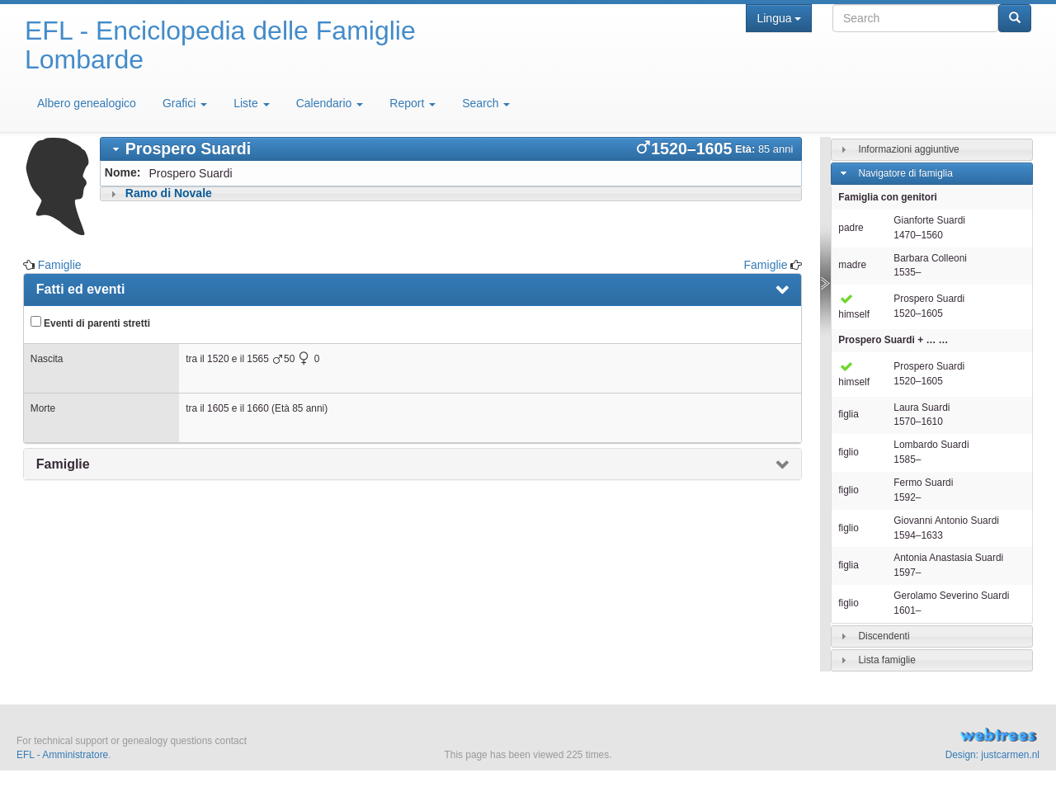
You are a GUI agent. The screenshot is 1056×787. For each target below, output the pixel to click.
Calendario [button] (330, 103)
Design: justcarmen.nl (992, 755)
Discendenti (883, 636)
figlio (848, 452)
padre (850, 227)
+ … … (893, 340)
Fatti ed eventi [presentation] (80, 289)
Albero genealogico (86, 103)
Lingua (778, 18)
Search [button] (486, 103)
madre (852, 265)
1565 (257, 359)
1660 (257, 408)
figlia (848, 414)
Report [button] (412, 103)
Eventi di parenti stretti (90, 322)
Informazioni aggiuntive (908, 149)
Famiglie (60, 264)
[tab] (451, 149)
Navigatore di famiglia (905, 173)
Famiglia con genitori (887, 197)
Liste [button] (251, 103)
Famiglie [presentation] (63, 464)
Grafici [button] (185, 103)
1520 (218, 359)
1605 (218, 408)
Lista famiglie (886, 660)
